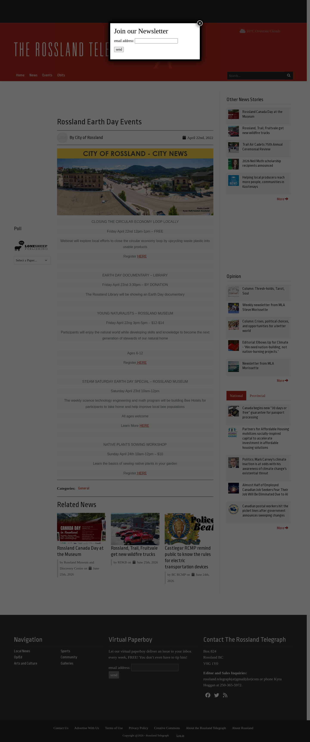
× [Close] (199, 23)
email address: (124, 41)
